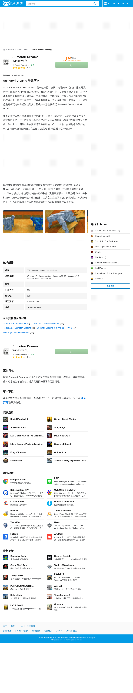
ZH (125, 3)
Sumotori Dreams (25, 348)
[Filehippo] (13, 3)
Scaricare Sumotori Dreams (16, 323)
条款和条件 (8, 631)
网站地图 (30, 626)
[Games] (19, 50)
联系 (13, 626)
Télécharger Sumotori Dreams (17, 328)
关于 (5, 626)
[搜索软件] (94, 3)
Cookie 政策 (22, 631)
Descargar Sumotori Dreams (16, 332)
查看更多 (110, 286)
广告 (21, 626)
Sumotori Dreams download (46, 323)
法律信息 (48, 631)
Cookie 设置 (71, 631)
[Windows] (11, 50)
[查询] (62, 3)
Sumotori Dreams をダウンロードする (54, 328)
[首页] (4, 50)
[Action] (26, 50)
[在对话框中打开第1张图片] (65, 221)
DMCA (59, 631)
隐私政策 (36, 631)
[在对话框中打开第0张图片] (23, 221)
